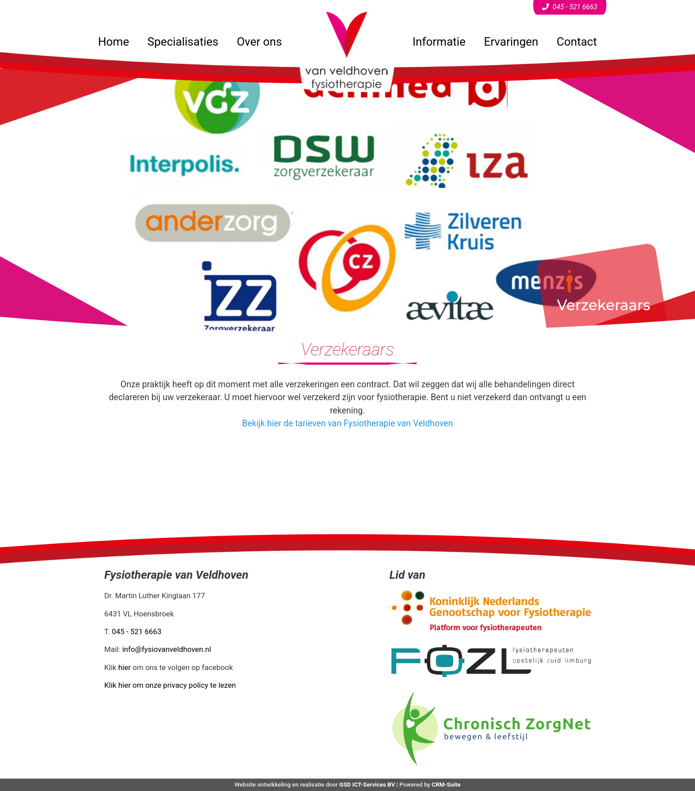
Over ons (259, 41)
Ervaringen (511, 41)
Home (113, 41)
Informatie (439, 41)
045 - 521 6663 (136, 631)
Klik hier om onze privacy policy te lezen (170, 685)
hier (124, 667)
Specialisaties (183, 41)
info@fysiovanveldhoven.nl (166, 649)
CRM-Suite (446, 784)
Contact (577, 41)
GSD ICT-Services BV (367, 784)
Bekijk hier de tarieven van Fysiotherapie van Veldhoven (347, 423)
